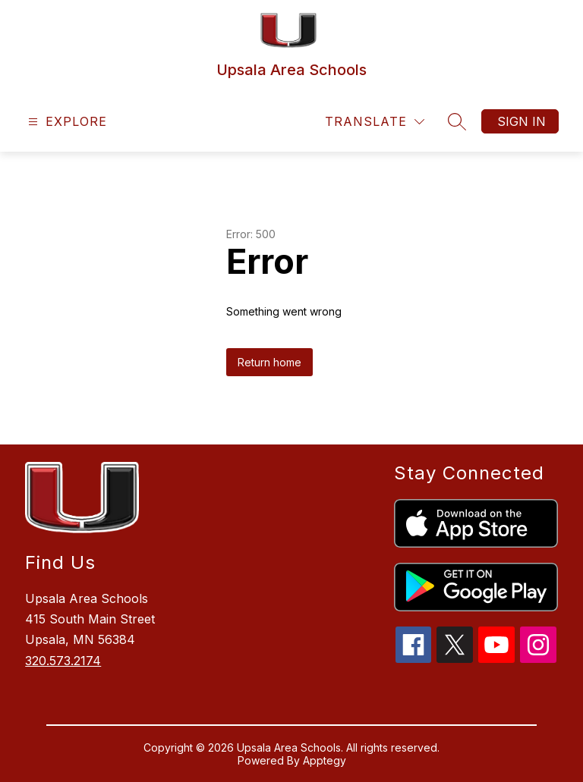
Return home (269, 362)
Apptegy (324, 760)
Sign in (521, 121)
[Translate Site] (374, 121)
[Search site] (457, 121)
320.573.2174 (63, 660)
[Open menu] (65, 121)
